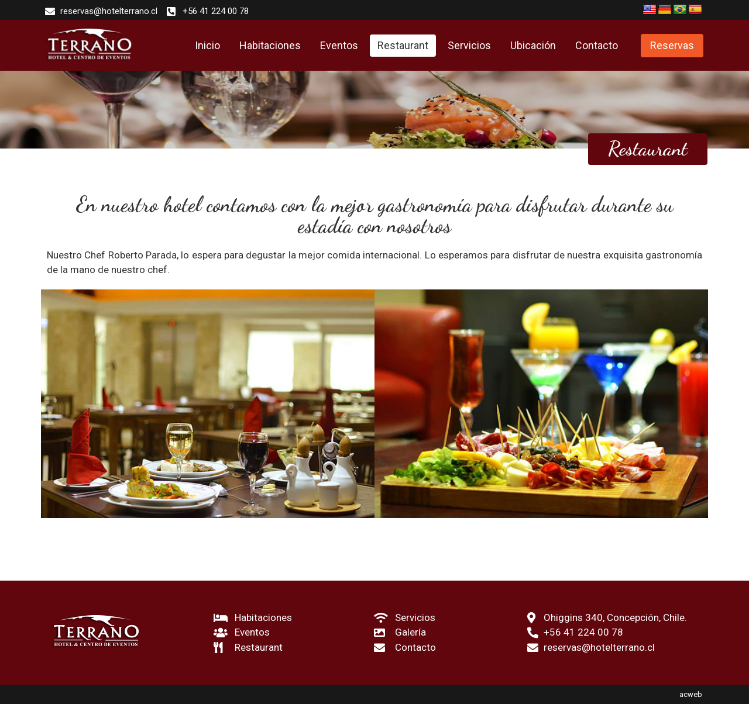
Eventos (339, 45)
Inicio (207, 45)
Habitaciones (270, 45)
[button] (672, 45)
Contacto (596, 45)
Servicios (469, 45)
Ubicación (533, 45)
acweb (690, 694)
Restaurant (402, 45)
